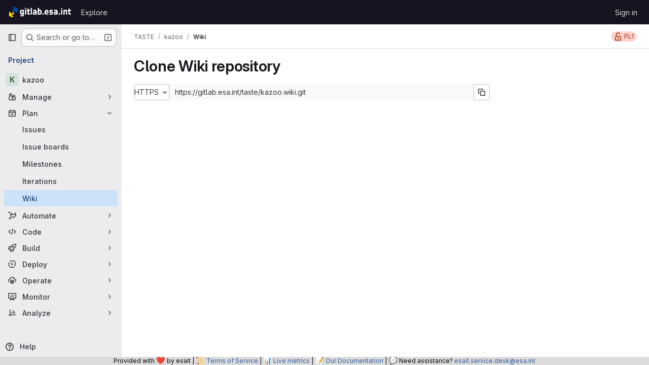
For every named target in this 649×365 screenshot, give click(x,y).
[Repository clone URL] (321, 92)
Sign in (626, 12)
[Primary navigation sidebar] (12, 37)
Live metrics (291, 360)
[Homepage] (39, 12)
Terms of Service (232, 360)
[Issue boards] (61, 146)
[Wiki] (61, 198)
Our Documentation (354, 360)
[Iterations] (61, 181)
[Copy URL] (482, 92)
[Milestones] (61, 164)
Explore (94, 12)
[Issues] (61, 129)
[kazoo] (61, 79)
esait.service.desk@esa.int (494, 360)
